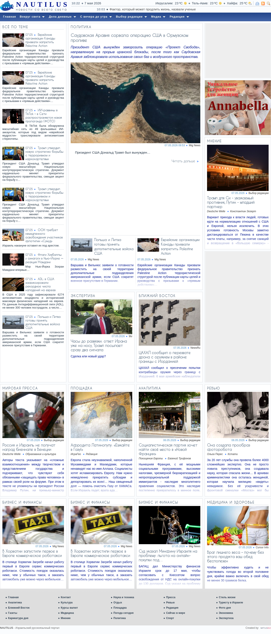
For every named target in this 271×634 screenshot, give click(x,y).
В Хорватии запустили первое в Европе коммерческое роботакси (32, 553)
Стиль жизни (227, 597)
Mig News (194, 145)
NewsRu (195, 347)
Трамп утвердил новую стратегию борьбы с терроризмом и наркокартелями (44, 153)
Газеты (12, 612)
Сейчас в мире (175, 612)
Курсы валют (69, 607)
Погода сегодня (123, 612)
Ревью (170, 602)
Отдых (117, 602)
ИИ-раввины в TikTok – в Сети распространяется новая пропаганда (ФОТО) (43, 115)
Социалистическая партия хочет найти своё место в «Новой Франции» (168, 449)
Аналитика (15, 602)
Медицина (67, 612)
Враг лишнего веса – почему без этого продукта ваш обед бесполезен (235, 556)
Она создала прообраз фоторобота (228, 447)
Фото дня (225, 607)
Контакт (66, 597)
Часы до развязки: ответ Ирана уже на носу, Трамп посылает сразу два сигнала (99, 345)
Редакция (172, 607)
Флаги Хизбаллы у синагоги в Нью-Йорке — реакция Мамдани (44, 258)
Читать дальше (183, 161)
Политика (119, 618)
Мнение (65, 618)
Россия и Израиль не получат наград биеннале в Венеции (28, 447)
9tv (130, 336)
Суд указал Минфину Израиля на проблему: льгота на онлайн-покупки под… (168, 555)
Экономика (226, 612)
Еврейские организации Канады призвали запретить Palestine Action (40, 40)
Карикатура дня (18, 618)
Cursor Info (262, 547)
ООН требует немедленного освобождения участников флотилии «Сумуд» (44, 235)
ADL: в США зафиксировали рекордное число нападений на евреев (40, 284)
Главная (13, 597)
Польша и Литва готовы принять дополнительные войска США (42, 322)
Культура (66, 602)
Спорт (170, 618)
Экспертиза (226, 618)
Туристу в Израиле (231, 602)
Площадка (120, 607)
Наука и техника (123, 597)
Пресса (170, 597)
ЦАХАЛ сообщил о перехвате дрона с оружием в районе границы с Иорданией (165, 356)
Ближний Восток (18, 607)
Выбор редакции (259, 193)
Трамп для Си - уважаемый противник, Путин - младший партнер (231, 202)
